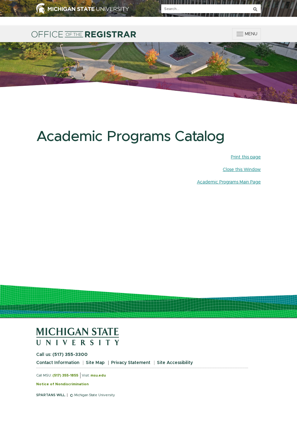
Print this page (246, 157)
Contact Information (57, 363)
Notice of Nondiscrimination (62, 384)
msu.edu (98, 375)
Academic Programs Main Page (229, 182)
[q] (211, 9)
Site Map (95, 363)
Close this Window (242, 170)
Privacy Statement (130, 363)
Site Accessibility (175, 363)
